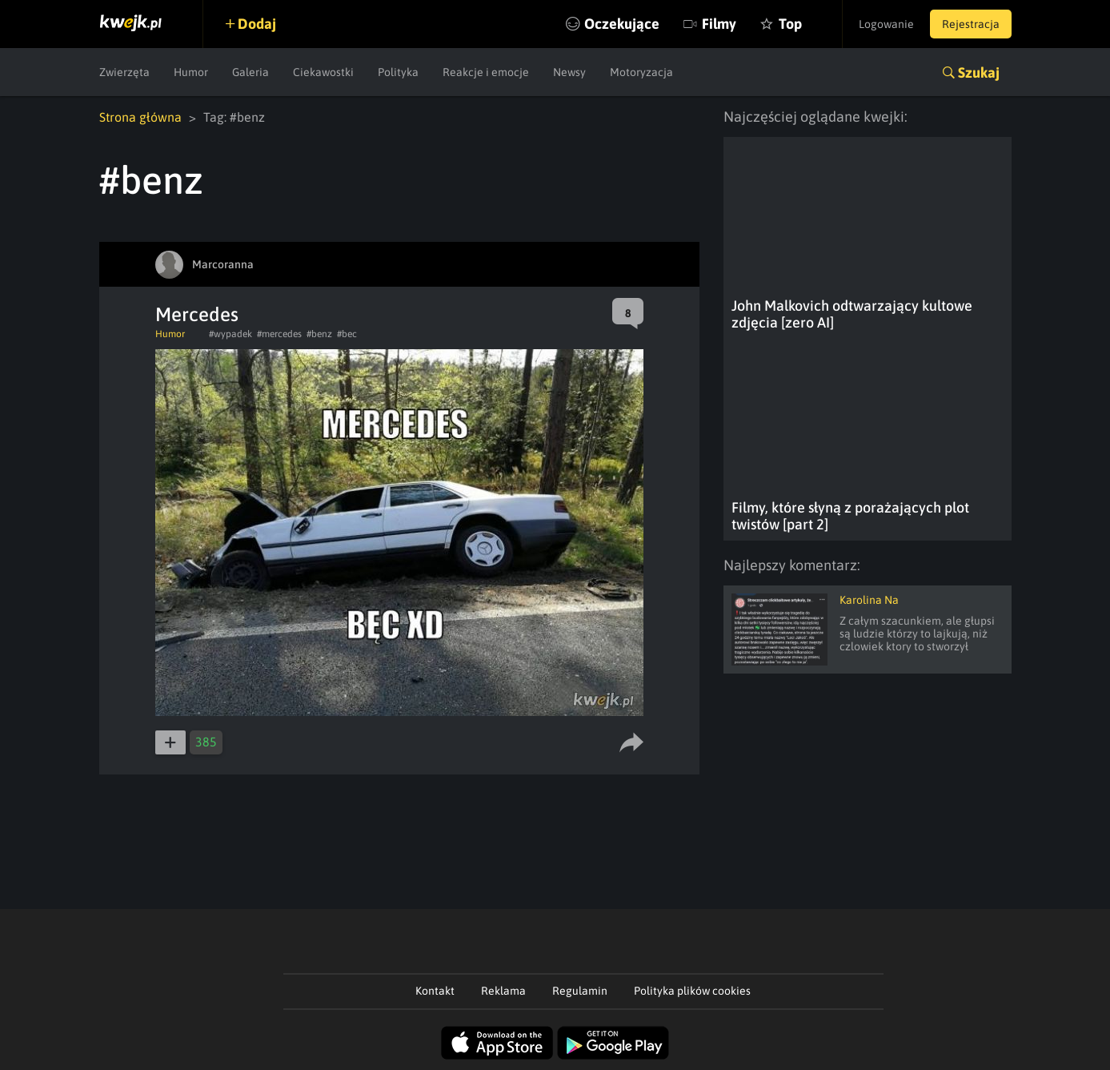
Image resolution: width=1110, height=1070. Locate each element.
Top (790, 23)
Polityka (398, 72)
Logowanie (886, 24)
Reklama (503, 990)
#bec (347, 334)
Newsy (569, 72)
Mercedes (196, 314)
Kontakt (435, 990)
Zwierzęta (124, 72)
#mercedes (279, 334)
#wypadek (230, 334)
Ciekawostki (323, 72)
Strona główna (140, 117)
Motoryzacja (641, 72)
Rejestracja (971, 24)
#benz (319, 334)
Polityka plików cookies (692, 990)
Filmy (719, 23)
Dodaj (257, 23)
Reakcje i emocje (486, 72)
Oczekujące (621, 23)
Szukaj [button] (979, 72)
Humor (191, 72)
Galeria (250, 72)
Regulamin (579, 990)
